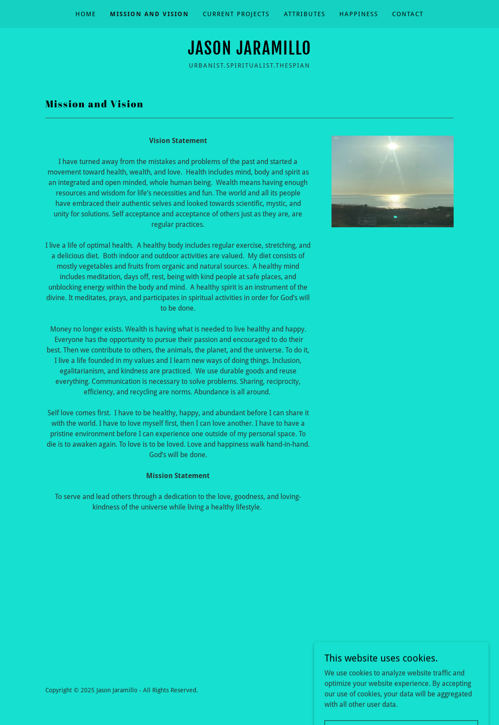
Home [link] (85, 13)
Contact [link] (408, 13)
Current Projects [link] (236, 13)
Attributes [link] (304, 13)
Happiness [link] (358, 13)
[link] (249, 52)
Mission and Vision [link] (149, 13)
